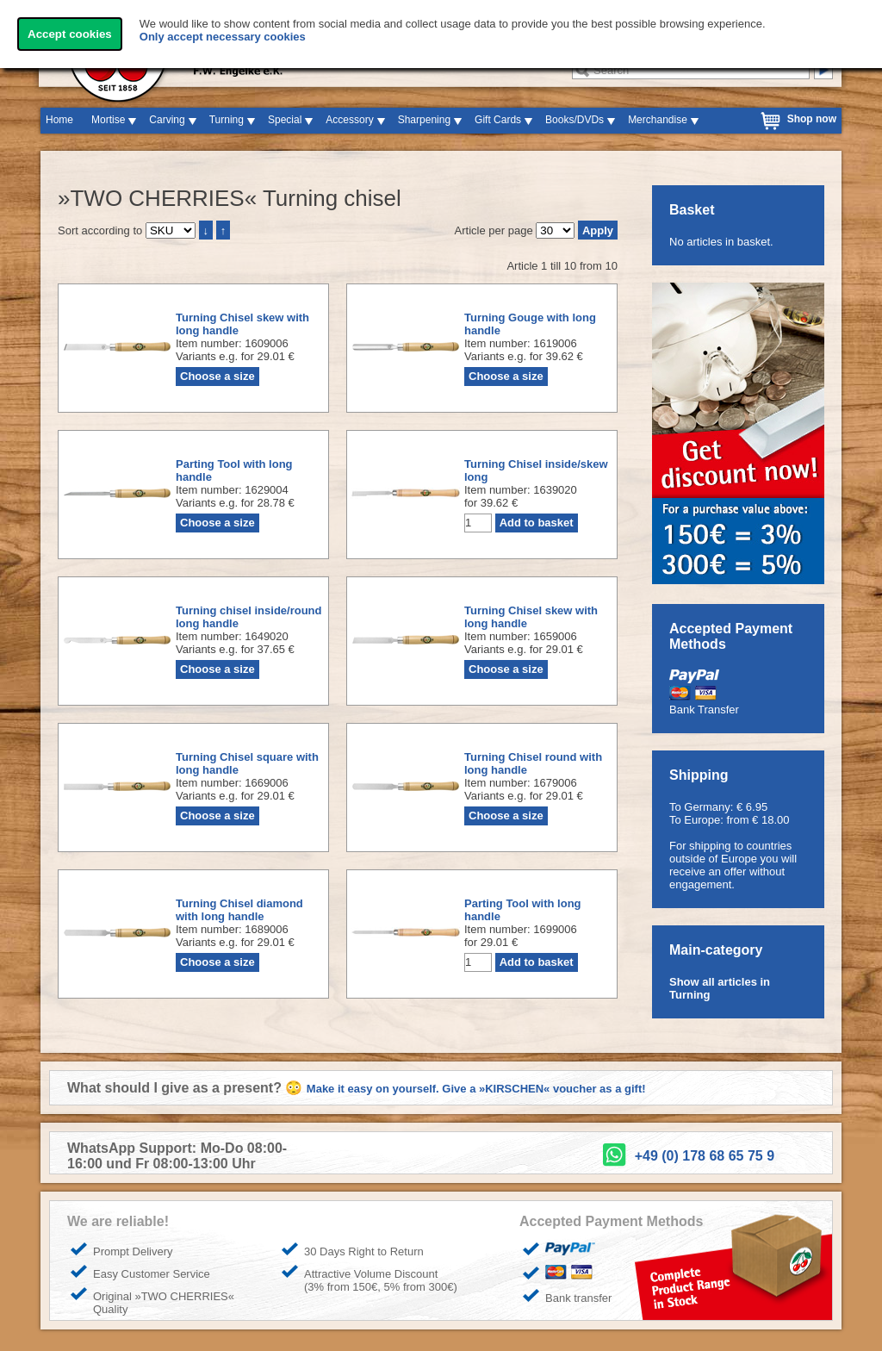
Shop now (811, 119)
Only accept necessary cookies (223, 36)
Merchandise (657, 120)
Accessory (349, 120)
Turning (226, 120)
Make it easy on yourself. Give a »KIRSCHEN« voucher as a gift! (476, 1088)
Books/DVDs (574, 120)
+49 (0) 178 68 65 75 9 (704, 1156)
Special (284, 120)
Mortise (108, 120)
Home (59, 120)
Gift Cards (498, 120)
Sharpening (424, 120)
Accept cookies (70, 34)
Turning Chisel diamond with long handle (239, 910)
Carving (166, 120)
